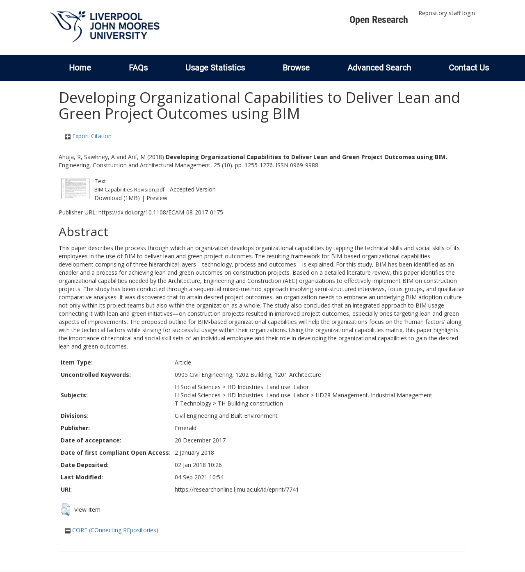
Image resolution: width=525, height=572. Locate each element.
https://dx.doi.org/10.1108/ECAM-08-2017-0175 (160, 212)
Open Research (378, 19)
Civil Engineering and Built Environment (226, 415)
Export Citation (88, 136)
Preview (156, 198)
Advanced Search (379, 68)
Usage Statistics (215, 68)
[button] (65, 510)
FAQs (138, 68)
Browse (296, 68)
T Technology (193, 403)
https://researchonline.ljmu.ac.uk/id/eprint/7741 (237, 489)
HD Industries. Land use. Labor (268, 387)
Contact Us (469, 68)
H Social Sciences (198, 387)
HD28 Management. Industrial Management (373, 395)
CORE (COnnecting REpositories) (111, 530)
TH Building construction (250, 403)
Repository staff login (446, 13)
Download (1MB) (117, 198)
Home (80, 68)
